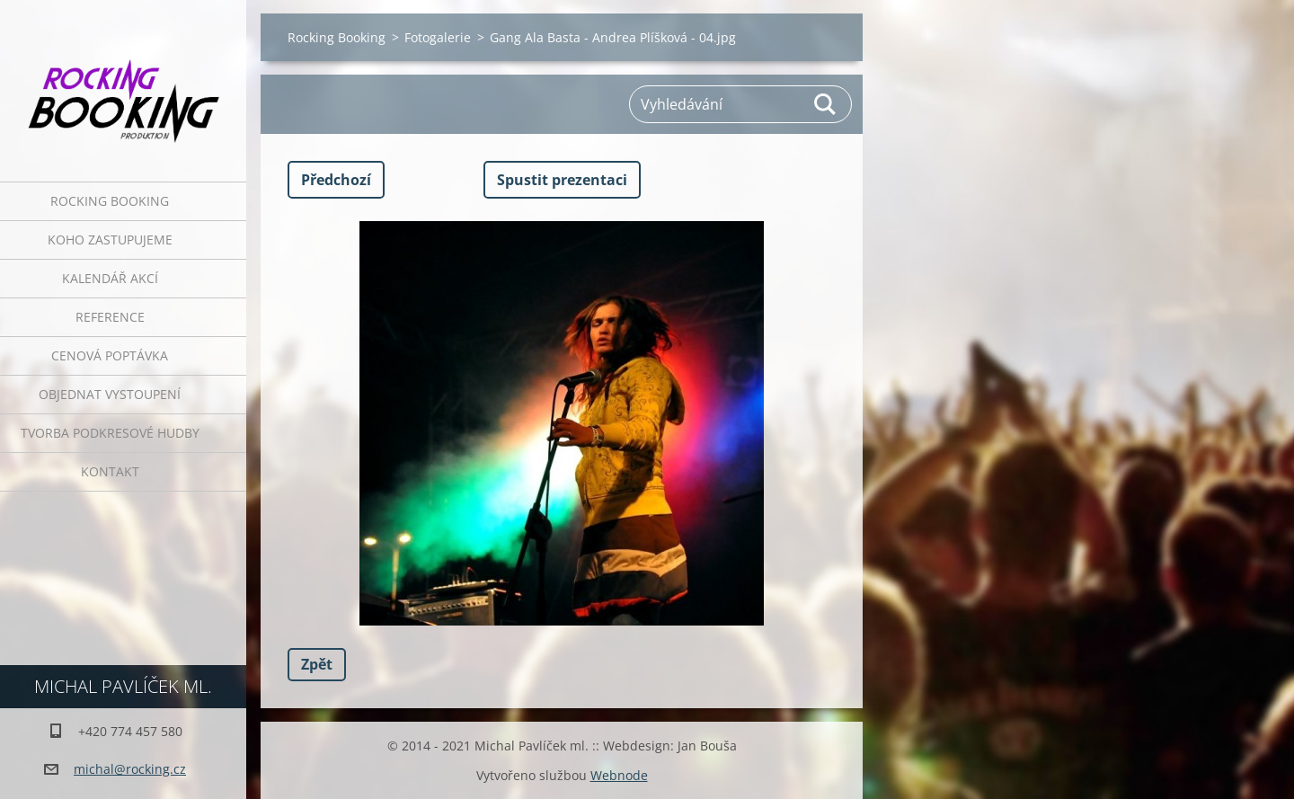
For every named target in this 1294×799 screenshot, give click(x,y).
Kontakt (110, 471)
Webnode (619, 775)
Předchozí (336, 180)
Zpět (316, 664)
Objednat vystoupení (110, 394)
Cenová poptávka (109, 355)
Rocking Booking (109, 200)
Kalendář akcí (110, 278)
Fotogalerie (437, 37)
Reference (110, 316)
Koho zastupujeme (110, 239)
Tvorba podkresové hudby (110, 432)
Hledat (826, 104)
